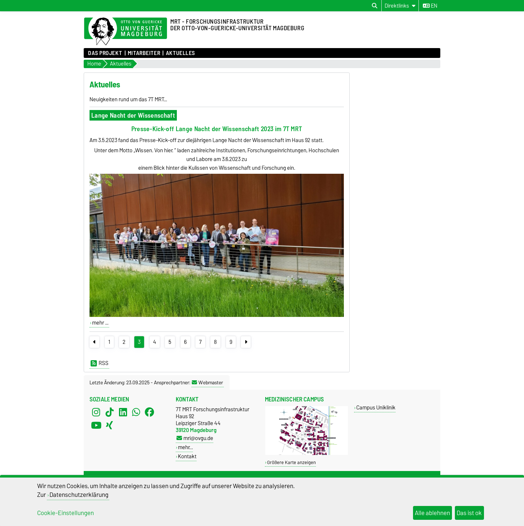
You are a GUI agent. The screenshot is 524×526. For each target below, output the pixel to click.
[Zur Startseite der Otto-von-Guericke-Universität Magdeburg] (125, 31)
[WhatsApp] (136, 412)
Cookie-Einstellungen (65, 513)
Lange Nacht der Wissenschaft (133, 115)
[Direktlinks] (400, 5)
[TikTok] (109, 412)
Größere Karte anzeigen (291, 462)
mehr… (185, 447)
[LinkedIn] (123, 412)
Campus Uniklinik (376, 407)
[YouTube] (96, 425)
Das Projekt (105, 53)
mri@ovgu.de (194, 438)
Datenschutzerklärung (78, 495)
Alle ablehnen (432, 513)
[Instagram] (96, 412)
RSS (99, 363)
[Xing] (109, 425)
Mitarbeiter (144, 53)
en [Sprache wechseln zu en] (430, 5)
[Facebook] (149, 412)
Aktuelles (180, 53)
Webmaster (207, 382)
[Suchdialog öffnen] (374, 5)
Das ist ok (469, 513)
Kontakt (187, 456)
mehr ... (100, 322)
